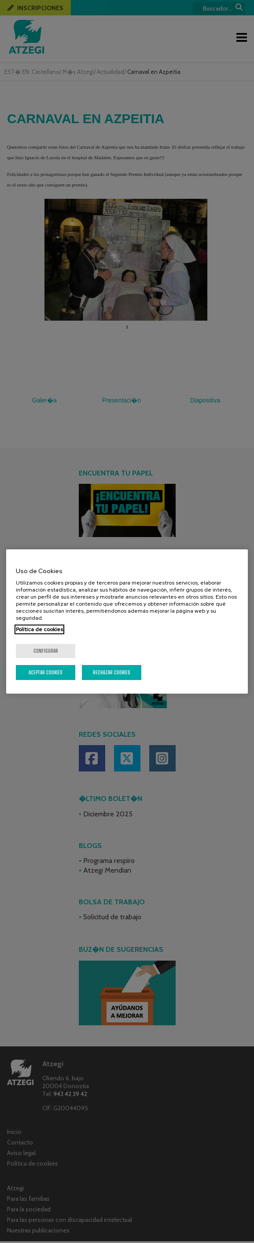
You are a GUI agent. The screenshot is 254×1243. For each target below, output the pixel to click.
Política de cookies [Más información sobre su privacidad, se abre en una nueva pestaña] (39, 629)
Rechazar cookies (111, 672)
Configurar (45, 650)
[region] (126, 621)
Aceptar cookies (46, 672)
